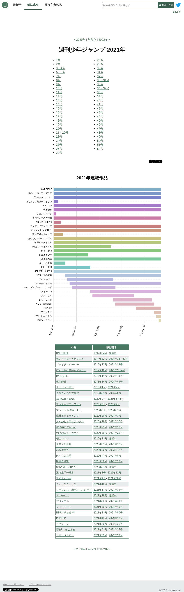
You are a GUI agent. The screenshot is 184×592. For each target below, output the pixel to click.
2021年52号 (100, 535)
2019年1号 (100, 387)
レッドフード (63, 506)
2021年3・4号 (117, 370)
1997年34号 (100, 353)
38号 (100, 92)
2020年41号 (100, 455)
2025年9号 (114, 404)
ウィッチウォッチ (66, 484)
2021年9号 (100, 478)
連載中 (113, 353)
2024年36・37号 (118, 358)
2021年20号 (100, 501)
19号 (59, 124)
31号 (100, 72)
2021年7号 (115, 415)
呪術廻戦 (61, 381)
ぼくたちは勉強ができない (71, 370)
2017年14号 (100, 375)
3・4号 (60, 68)
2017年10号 (100, 370)
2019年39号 (100, 393)
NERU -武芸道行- (65, 512)
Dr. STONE (62, 375)
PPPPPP (61, 518)
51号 (100, 144)
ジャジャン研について (13, 584)
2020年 (81, 39)
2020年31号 (100, 438)
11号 (59, 92)
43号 (100, 112)
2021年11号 (100, 489)
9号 (58, 84)
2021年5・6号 (116, 398)
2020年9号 (100, 410)
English (177, 11)
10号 (59, 88)
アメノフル (62, 501)
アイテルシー (63, 478)
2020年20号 (100, 415)
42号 (100, 108)
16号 (59, 112)
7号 (58, 76)
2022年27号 (116, 529)
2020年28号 (100, 421)
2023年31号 (114, 410)
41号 (100, 104)
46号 (100, 124)
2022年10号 (116, 427)
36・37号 (103, 88)
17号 (59, 116)
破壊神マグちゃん (66, 427)
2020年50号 (100, 461)
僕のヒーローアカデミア (70, 358)
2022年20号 (116, 421)
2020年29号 (100, 427)
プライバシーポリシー (40, 584)
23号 (59, 136)
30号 (100, 68)
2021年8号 (115, 455)
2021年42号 (100, 518)
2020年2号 (100, 398)
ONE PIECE (62, 353)
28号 (100, 60)
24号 (59, 140)
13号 (59, 100)
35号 (100, 84)
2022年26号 (116, 523)
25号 (59, 144)
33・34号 (103, 80)
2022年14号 (116, 375)
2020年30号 (100, 432)
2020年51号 (100, 467)
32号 (100, 76)
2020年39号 (100, 444)
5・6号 (60, 72)
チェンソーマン (65, 387)
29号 (100, 64)
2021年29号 (116, 432)
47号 (100, 128)
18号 (59, 120)
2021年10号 (100, 484)
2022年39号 (116, 535)
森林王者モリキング (67, 415)
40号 (100, 100)
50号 (100, 140)
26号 (59, 149)
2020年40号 (100, 449)
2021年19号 (116, 461)
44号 (100, 116)
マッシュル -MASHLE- (68, 410)
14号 (59, 104)
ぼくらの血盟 (63, 455)
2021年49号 (116, 506)
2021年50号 (116, 512)
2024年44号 (116, 381)
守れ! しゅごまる (65, 529)
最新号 (17, 5)
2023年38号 (116, 364)
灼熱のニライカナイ (67, 432)
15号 (59, 108)
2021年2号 (114, 387)
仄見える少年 (63, 444)
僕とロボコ (62, 438)
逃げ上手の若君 (65, 472)
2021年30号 (114, 478)
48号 (100, 132)
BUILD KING (63, 461)
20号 (59, 128)
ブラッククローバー (67, 364)
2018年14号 (100, 381)
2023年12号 (116, 449)
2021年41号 (116, 501)
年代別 (92, 39)
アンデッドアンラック (68, 404)
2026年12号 (114, 472)
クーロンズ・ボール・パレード (73, 489)
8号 (58, 80)
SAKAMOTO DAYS (66, 467)
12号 (59, 96)
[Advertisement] (92, 25)
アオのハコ (62, 495)
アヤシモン (62, 523)
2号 (58, 64)
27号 (59, 153)
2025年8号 (115, 393)
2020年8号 (100, 404)
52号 (100, 149)
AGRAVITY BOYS (65, 398)
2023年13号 (116, 518)
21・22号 (62, 132)
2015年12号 (100, 364)
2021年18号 (116, 444)
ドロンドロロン (65, 535)
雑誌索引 (33, 5)
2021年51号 (100, 529)
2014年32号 (100, 358)
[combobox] (130, 5)
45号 (100, 120)
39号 (100, 96)
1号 (58, 60)
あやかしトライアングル (70, 421)
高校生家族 (62, 449)
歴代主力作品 (53, 5)
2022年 (103, 39)
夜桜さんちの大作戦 (67, 393)
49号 (100, 136)
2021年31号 (116, 489)
